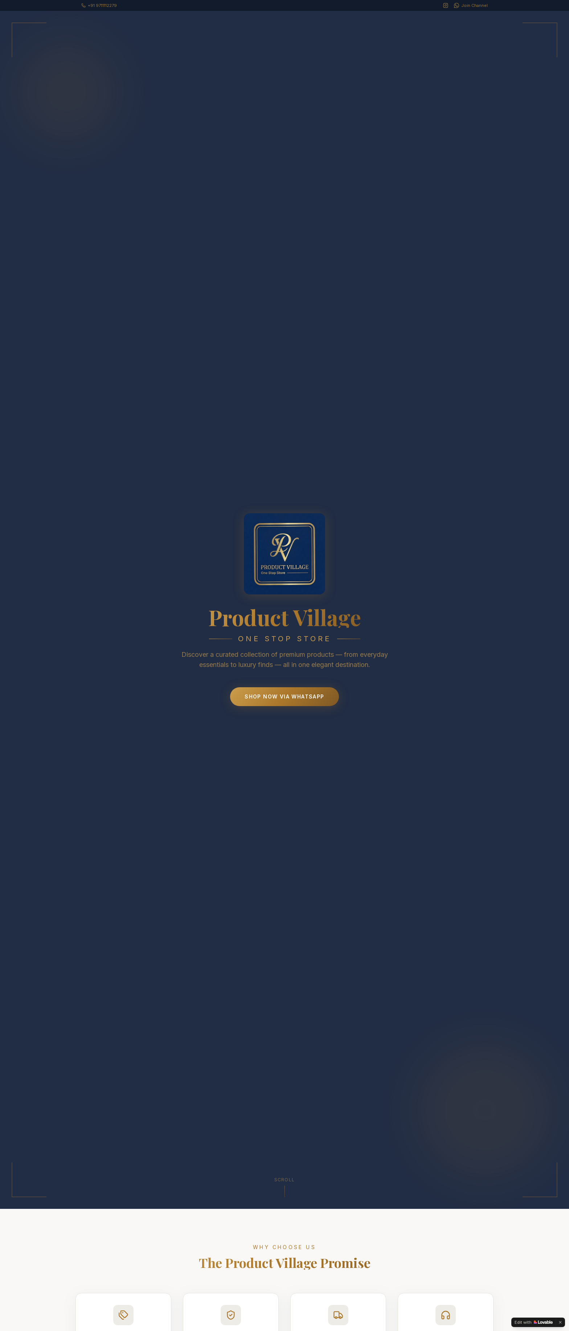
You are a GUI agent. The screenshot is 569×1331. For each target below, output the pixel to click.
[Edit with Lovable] (534, 1322)
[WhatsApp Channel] (471, 6)
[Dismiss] (560, 1322)
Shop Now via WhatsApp (284, 696)
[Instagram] (445, 5)
